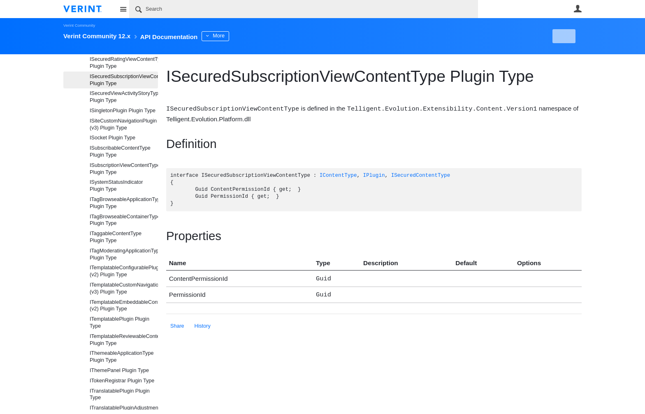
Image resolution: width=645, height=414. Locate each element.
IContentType (338, 175)
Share (177, 324)
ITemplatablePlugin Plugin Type (119, 322)
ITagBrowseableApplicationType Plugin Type (124, 203)
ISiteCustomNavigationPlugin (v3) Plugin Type (123, 124)
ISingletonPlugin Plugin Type (122, 110)
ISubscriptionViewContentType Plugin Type (124, 168)
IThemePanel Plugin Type (119, 370)
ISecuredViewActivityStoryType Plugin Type (124, 96)
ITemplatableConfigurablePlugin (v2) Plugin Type (124, 271)
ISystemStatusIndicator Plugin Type (116, 185)
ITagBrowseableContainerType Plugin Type (124, 220)
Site (123, 9)
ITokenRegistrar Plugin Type (122, 381)
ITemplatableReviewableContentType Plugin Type (124, 339)
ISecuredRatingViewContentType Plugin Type (124, 62)
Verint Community (79, 25)
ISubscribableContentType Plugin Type (120, 151)
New (563, 36)
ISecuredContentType (420, 175)
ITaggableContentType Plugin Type (116, 237)
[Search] (303, 9)
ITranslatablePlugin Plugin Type (120, 394)
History (203, 324)
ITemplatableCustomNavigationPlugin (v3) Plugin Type (124, 288)
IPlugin (374, 175)
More (244, 36)
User (577, 9)
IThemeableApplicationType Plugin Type (121, 356)
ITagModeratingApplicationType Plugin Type (124, 254)
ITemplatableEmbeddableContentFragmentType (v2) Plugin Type (124, 305)
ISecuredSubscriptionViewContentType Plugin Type (124, 80)
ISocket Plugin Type (112, 138)
